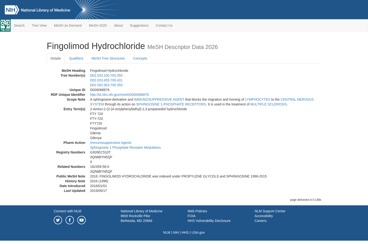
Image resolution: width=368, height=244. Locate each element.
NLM (167, 232)
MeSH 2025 (98, 25)
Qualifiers (76, 58)
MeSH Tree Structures (108, 58)
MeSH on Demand (68, 25)
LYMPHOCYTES (257, 99)
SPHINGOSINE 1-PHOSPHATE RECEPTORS (171, 104)
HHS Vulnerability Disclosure (209, 221)
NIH (176, 232)
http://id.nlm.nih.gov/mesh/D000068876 (119, 95)
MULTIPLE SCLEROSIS (268, 104)
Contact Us (164, 25)
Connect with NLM (67, 211)
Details (56, 58)
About (118, 25)
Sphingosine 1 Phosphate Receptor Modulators (125, 147)
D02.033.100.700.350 (106, 75)
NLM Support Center (270, 211)
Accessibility (264, 216)
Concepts (140, 58)
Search (19, 25)
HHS (185, 232)
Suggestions (139, 25)
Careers (261, 221)
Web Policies (197, 211)
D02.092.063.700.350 (106, 85)
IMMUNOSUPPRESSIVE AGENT (159, 99)
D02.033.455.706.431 (106, 80)
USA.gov (198, 232)
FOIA (192, 216)
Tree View (39, 25)
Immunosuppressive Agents (110, 143)
